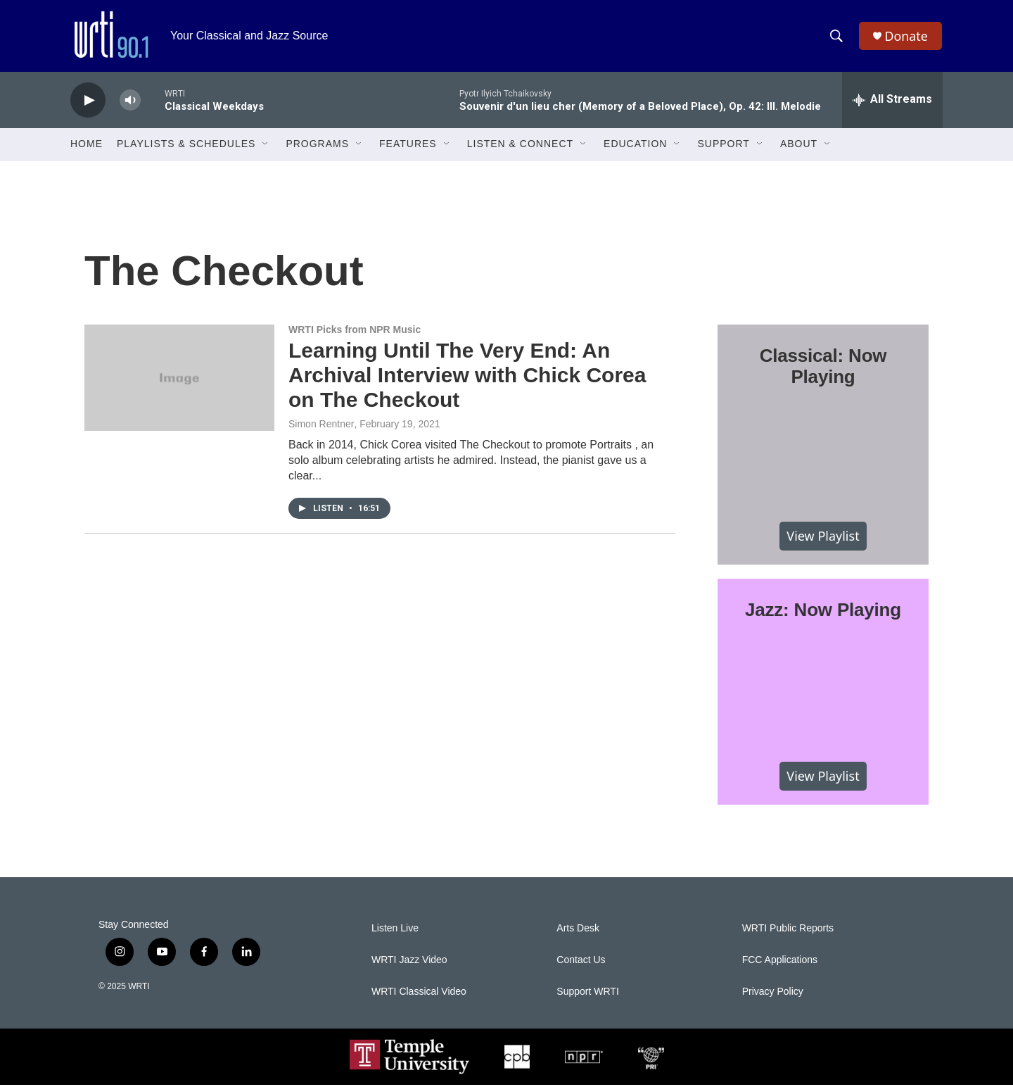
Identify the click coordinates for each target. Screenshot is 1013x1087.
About (798, 146)
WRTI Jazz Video (409, 962)
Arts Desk (577, 930)
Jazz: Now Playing (823, 612)
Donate (907, 37)
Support (723, 146)
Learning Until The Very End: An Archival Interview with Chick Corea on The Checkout (467, 377)
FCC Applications (779, 962)
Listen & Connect (520, 146)
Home (86, 146)
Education (635, 146)
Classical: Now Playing (823, 368)
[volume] (130, 102)
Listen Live (395, 930)
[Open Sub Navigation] (266, 146)
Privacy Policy (772, 993)
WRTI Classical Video (418, 993)
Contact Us (580, 962)
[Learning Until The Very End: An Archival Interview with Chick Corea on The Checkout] (179, 379)
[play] (88, 102)
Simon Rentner (321, 426)
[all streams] (892, 102)
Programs (317, 146)
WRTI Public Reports (788, 930)
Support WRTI (587, 993)
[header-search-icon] (836, 37)
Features (408, 146)
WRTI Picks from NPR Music (354, 331)
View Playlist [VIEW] (822, 537)
